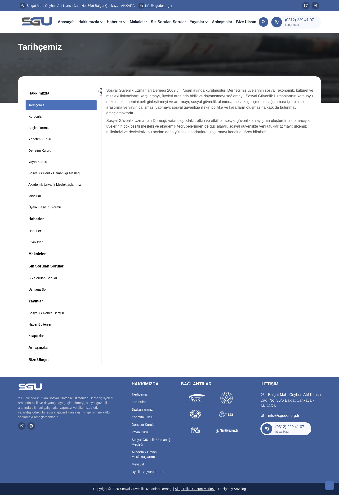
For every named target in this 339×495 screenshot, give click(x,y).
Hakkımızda (88, 22)
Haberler (114, 22)
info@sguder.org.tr (158, 6)
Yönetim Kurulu (39, 139)
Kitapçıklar (36, 336)
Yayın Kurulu (37, 162)
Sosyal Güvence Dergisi (46, 313)
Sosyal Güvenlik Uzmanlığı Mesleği (54, 173)
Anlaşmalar (222, 22)
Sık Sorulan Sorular (168, 22)
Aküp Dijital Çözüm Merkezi (195, 489)
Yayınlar (197, 22)
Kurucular (35, 116)
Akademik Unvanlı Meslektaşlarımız (54, 184)
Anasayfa (66, 22)
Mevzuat (34, 196)
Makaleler (138, 22)
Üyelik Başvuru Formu (44, 207)
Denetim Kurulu (39, 150)
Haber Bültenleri (40, 324)
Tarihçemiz (68, 59)
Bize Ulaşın (246, 22)
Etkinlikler (35, 242)
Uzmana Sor (37, 289)
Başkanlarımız (38, 128)
